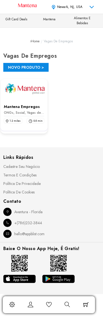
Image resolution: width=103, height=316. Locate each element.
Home (35, 41)
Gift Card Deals (16, 19)
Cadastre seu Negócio (21, 166)
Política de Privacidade (22, 183)
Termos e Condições (20, 175)
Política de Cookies (19, 192)
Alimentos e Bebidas (82, 21)
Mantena (49, 19)
